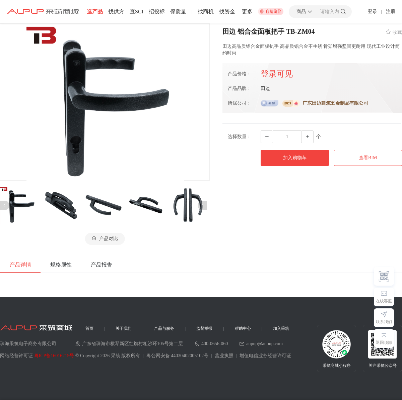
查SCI (136, 11)
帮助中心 (243, 328)
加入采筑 (281, 328)
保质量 (178, 11)
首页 (89, 328)
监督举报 (204, 328)
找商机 (206, 11)
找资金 (227, 11)
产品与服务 (164, 328)
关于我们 (124, 328)
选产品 (95, 11)
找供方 (116, 11)
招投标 (157, 11)
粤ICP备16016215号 (54, 355)
